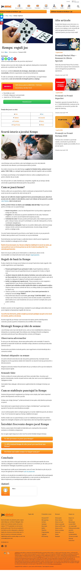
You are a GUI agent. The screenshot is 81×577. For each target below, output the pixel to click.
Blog (7, 15)
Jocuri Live (54, 8)
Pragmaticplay (45, 532)
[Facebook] (2, 58)
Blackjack (57, 536)
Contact (71, 520)
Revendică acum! (27, 102)
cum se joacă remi (30, 472)
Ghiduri (61, 8)
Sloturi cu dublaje (59, 530)
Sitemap (71, 538)
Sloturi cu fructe (59, 522)
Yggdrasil (44, 534)
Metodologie (72, 522)
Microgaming (45, 520)
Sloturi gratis (58, 518)
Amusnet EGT (45, 518)
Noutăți (68, 8)
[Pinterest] (15, 58)
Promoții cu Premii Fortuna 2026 (65, 134)
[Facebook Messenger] (9, 58)
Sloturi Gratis (28, 8)
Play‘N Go (44, 530)
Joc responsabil (72, 526)
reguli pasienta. (35, 255)
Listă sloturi (71, 540)
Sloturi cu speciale (59, 524)
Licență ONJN (72, 524)
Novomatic (44, 526)
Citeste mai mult (61, 75)
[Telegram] (12, 58)
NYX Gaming (45, 536)
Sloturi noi (57, 532)
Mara (6, 52)
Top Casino (46, 8)
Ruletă (56, 534)
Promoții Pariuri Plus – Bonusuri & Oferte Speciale (66, 58)
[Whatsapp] (5, 58)
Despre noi (71, 518)
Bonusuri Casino (18, 8)
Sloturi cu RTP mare (60, 526)
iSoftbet (44, 522)
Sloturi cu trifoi (58, 528)
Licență (68, 1)
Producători (37, 8)
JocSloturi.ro (17, 552)
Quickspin (44, 524)
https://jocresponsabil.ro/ (56, 564)
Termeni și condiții (73, 536)
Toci (42, 114)
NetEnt (43, 528)
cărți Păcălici (5, 201)
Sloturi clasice (58, 520)
